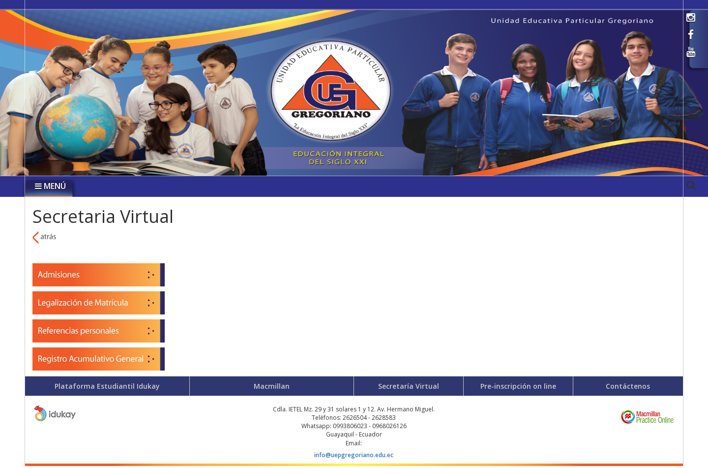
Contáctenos (628, 386)
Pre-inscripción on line (518, 386)
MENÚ (50, 186)
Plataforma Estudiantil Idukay (107, 386)
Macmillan (272, 386)
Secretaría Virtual (408, 386)
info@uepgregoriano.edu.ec (353, 455)
